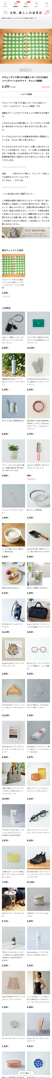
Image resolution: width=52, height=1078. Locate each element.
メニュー (46, 6)
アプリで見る (24, 1073)
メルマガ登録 (26, 94)
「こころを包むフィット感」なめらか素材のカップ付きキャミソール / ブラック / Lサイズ (38, 999)
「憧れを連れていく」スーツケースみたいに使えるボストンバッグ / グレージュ (13, 791)
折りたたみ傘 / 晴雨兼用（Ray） (13, 420)
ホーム (5, 6)
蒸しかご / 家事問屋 (34, 510)
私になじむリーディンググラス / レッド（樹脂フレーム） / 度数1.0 (38, 666)
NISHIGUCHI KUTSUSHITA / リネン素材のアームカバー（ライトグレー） (38, 382)
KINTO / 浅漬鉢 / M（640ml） (37, 588)
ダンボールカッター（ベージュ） (13, 1038)
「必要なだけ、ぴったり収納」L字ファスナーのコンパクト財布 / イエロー (13, 874)
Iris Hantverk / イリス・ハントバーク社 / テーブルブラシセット (13, 707)
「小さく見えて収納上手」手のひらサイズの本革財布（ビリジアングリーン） (38, 340)
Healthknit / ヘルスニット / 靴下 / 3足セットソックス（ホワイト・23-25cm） (38, 749)
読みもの (26, 6)
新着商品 (15, 6)
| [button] (23, 69)
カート (36, 6)
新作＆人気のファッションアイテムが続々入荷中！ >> (19, 18)
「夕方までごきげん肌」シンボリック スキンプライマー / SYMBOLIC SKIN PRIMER (13, 832)
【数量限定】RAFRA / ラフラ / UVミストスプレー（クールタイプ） (13, 382)
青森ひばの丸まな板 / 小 (11, 588)
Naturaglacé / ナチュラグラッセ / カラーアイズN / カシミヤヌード (13, 749)
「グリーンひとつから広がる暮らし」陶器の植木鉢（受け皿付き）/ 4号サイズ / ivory (13, 468)
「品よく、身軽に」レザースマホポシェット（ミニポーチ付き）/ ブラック (13, 340)
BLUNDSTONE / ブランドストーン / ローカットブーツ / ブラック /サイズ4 (38, 874)
